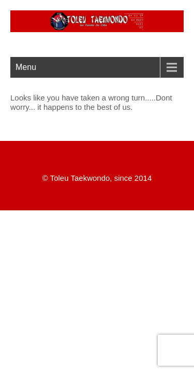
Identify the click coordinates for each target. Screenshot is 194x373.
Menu (26, 67)
